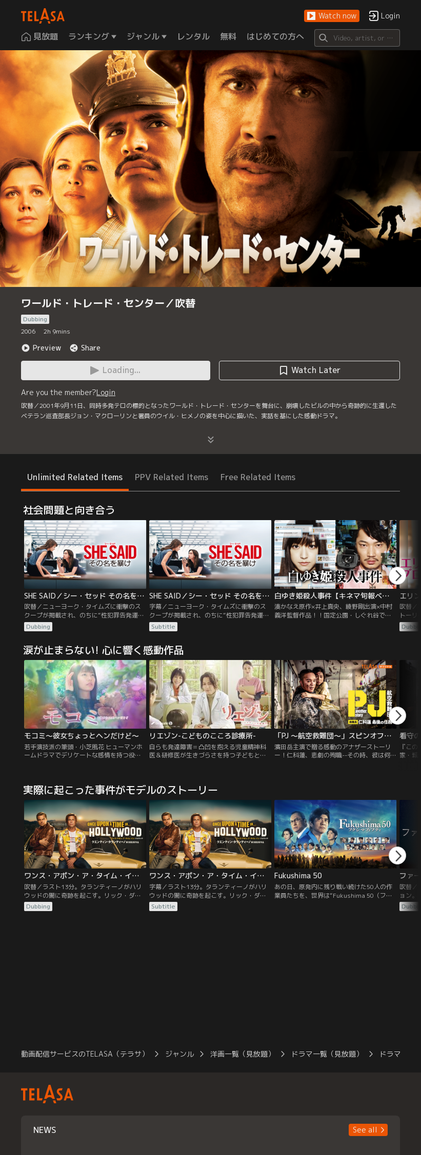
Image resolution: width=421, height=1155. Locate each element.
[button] (331, 16)
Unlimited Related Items (75, 477)
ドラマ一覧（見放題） (327, 1054)
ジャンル (179, 1054)
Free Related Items (257, 477)
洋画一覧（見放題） (242, 1054)
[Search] (357, 38)
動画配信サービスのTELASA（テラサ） (85, 1054)
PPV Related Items (171, 477)
